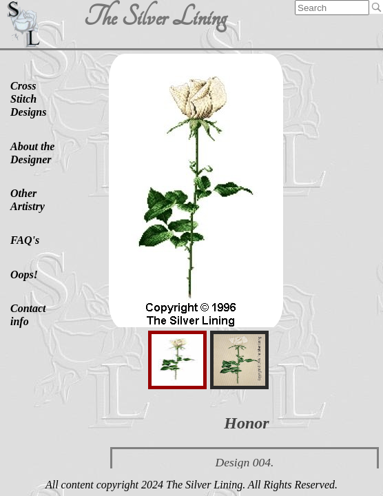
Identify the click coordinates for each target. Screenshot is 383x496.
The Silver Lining (154, 16)
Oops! (24, 274)
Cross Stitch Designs (28, 99)
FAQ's (24, 240)
